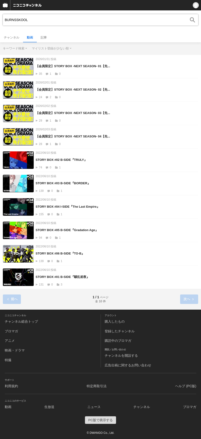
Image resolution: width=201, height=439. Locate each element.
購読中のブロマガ (118, 340)
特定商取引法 (97, 386)
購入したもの (115, 321)
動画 (30, 37)
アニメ (10, 340)
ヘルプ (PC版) (185, 386)
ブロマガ (11, 331)
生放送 (49, 407)
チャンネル (11, 37)
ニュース (94, 407)
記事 (44, 37)
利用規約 (11, 386)
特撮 (8, 360)
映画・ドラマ (15, 350)
